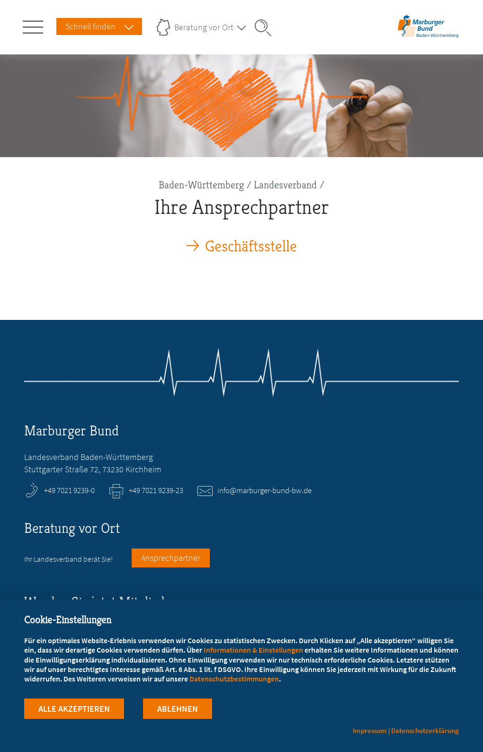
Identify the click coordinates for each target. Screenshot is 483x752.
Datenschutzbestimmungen (234, 678)
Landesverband (285, 184)
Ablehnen (177, 708)
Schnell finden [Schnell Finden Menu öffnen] (90, 26)
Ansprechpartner (170, 557)
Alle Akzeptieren (74, 708)
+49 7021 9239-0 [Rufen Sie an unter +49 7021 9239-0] (69, 490)
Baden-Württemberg (201, 184)
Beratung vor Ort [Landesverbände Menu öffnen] (203, 27)
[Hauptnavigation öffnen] (34, 25)
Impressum (370, 730)
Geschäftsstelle (251, 246)
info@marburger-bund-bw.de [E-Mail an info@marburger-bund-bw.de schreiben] (264, 490)
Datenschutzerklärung (425, 730)
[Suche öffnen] (266, 28)
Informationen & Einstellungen (253, 650)
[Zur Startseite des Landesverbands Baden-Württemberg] (428, 35)
